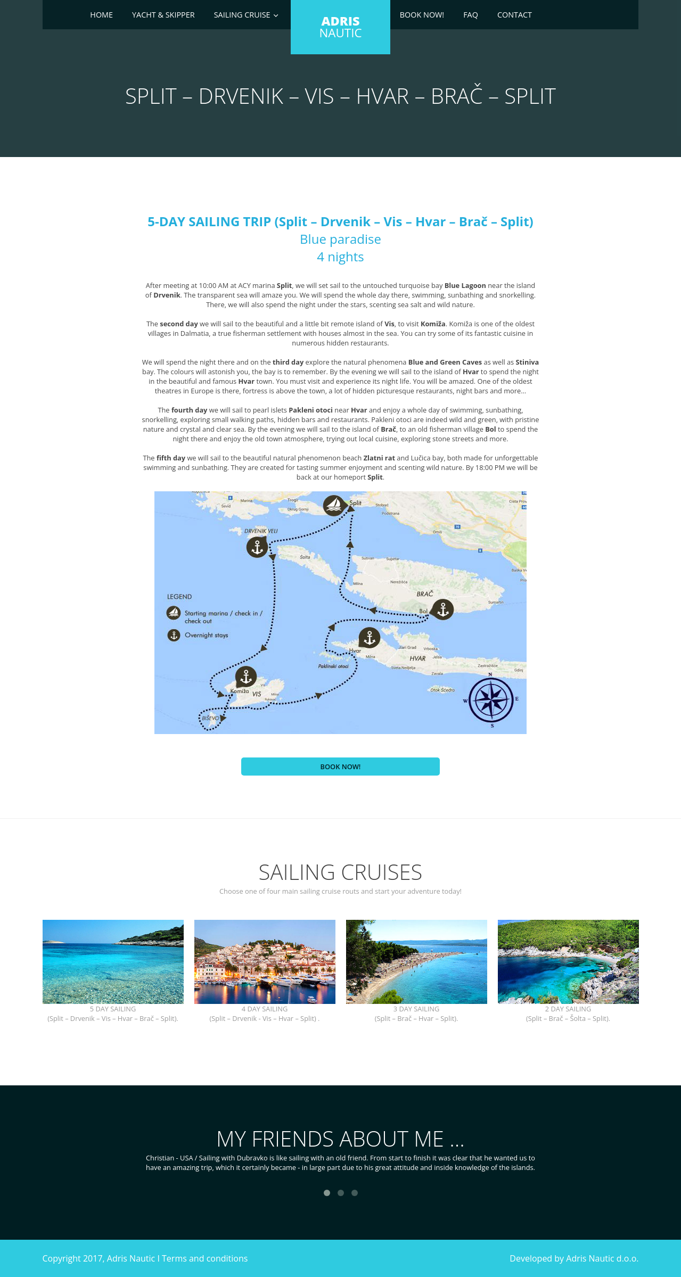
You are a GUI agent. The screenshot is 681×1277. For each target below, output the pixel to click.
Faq (470, 15)
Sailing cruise (242, 15)
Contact (514, 15)
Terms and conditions (205, 1258)
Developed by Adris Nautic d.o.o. (574, 1258)
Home (101, 15)
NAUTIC (340, 26)
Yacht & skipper (163, 15)
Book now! (422, 15)
